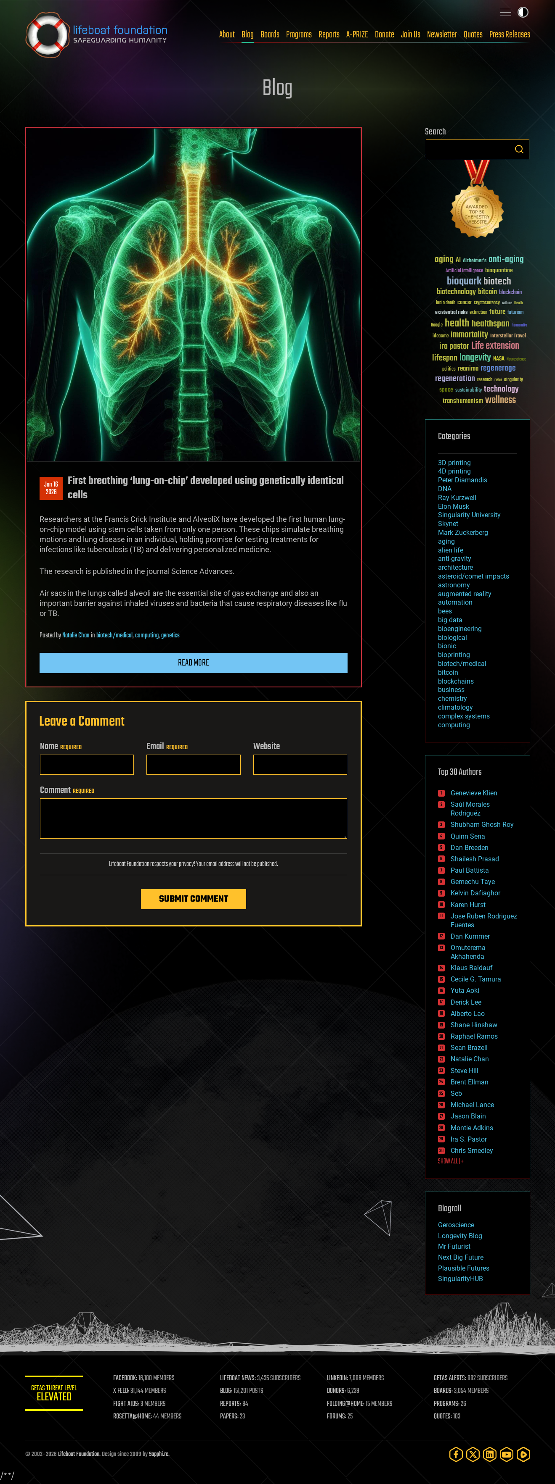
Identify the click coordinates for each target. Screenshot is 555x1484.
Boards (269, 35)
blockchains (456, 681)
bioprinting (454, 655)
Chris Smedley (472, 1151)
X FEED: (122, 1391)
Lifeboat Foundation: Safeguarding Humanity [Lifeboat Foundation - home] (96, 35)
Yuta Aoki (465, 991)
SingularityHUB (460, 1279)
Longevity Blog (460, 1236)
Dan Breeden (470, 848)
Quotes (473, 35)
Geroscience (456, 1225)
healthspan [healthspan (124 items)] (491, 324)
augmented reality (464, 594)
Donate (384, 35)
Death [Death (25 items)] (518, 303)
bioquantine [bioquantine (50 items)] (499, 270)
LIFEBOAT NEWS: (239, 1378)
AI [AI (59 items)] (458, 261)
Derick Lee (466, 1002)
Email (167, 747)
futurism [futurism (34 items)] (515, 313)
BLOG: (227, 1391)
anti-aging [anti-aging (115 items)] (506, 260)
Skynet (448, 524)
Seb (456, 1093)
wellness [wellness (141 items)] (500, 400)
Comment (67, 790)
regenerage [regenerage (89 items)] (498, 368)
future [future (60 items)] (497, 312)
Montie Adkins (472, 1128)
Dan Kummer (470, 936)
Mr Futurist (454, 1246)
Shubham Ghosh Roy (482, 825)
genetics (170, 635)
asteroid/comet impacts (473, 576)
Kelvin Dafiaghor (475, 893)
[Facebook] (456, 1454)
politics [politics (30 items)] (449, 369)
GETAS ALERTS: (450, 1378)
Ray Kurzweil (457, 498)
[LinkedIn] (490, 1454)
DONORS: (336, 1391)
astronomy (454, 585)
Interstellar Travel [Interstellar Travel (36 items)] (508, 336)
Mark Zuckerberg (463, 533)
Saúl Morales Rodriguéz (470, 808)
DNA (444, 489)
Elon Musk (453, 506)
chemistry (452, 699)
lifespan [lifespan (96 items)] (444, 358)
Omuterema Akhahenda (468, 952)
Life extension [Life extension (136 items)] (495, 346)
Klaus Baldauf (472, 968)
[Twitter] (473, 1454)
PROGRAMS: (446, 1404)
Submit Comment (193, 899)
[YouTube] (506, 1454)
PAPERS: (230, 1416)
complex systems (464, 716)
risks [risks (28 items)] (498, 379)
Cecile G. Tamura (476, 979)
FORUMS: (337, 1416)
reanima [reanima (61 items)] (468, 369)
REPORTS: (231, 1404)
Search (519, 149)
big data (450, 620)
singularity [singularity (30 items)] (513, 380)
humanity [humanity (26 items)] (519, 325)
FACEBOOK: (126, 1378)
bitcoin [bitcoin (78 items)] (487, 292)
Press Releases (509, 35)
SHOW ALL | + (451, 1161)
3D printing (454, 463)
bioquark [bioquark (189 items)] (464, 282)
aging (446, 541)
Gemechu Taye (473, 882)
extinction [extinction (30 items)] (478, 313)
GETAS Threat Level (54, 1394)
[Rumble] (523, 1454)
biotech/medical (114, 635)
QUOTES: (443, 1416)
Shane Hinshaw (474, 1025)
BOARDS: (443, 1391)
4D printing (454, 471)
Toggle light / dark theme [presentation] (523, 12)
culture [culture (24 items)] (507, 303)
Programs (299, 35)
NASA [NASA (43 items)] (499, 359)
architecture (455, 567)
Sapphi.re (158, 1454)
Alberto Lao (468, 1014)
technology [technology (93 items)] (501, 390)
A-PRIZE (357, 35)
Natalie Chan (76, 635)
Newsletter (442, 35)
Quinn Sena (468, 836)
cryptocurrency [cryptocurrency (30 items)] (487, 303)
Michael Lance (472, 1105)
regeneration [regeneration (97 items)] (455, 379)
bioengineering (460, 629)
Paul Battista (470, 870)
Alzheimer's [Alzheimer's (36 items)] (474, 261)
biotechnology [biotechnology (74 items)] (456, 292)
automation (455, 602)
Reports (329, 35)
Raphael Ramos (474, 1036)
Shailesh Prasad (475, 859)
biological (452, 638)
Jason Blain (468, 1116)
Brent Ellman (470, 1082)
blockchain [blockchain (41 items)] (510, 292)
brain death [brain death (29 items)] (445, 303)
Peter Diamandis (462, 480)
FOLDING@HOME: (346, 1404)
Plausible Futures (463, 1268)
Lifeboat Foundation (78, 1454)
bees (445, 611)
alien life (450, 550)
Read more (193, 663)
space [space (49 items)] (446, 389)
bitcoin (448, 672)
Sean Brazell (469, 1048)
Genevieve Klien (474, 793)
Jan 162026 (51, 488)
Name (61, 747)
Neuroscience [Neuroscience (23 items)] (516, 360)
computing (147, 635)
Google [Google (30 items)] (437, 325)
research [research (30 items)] (484, 380)
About (227, 35)
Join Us (410, 35)
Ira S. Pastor (469, 1139)
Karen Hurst (468, 905)
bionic (447, 646)
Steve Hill (464, 1071)
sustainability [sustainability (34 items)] (468, 391)
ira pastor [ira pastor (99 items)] (454, 346)
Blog (248, 35)
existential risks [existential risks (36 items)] (451, 313)
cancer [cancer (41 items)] (464, 303)
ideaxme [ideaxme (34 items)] (441, 336)
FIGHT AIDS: (127, 1404)
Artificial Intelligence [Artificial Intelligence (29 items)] (464, 271)
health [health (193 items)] (457, 324)
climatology (455, 707)
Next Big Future (460, 1257)
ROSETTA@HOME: (133, 1416)
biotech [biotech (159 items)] (497, 281)
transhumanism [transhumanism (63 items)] (463, 401)
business (451, 690)
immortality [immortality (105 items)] (469, 335)
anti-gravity (454, 559)
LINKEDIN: (337, 1378)
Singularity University (469, 515)
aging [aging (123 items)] (444, 260)
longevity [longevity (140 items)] (475, 358)
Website (266, 747)
